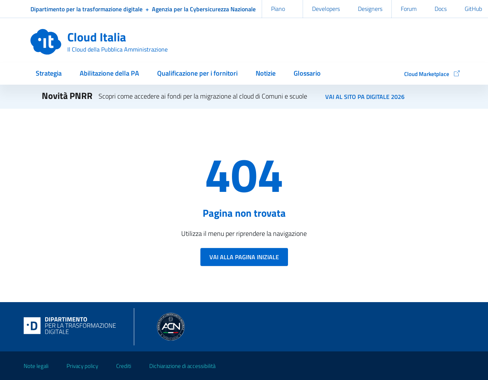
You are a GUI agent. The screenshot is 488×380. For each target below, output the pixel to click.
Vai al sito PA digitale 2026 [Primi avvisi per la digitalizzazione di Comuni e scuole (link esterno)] (365, 96)
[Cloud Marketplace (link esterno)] (428, 75)
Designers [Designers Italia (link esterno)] (370, 8)
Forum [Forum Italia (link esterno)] (409, 8)
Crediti (123, 366)
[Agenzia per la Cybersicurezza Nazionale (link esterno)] (204, 9)
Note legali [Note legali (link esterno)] (36, 366)
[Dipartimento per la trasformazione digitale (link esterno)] (86, 9)
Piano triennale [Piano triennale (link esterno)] (282, 15)
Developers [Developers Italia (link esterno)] (326, 8)
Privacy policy (82, 366)
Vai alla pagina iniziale (244, 256)
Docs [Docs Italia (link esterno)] (441, 8)
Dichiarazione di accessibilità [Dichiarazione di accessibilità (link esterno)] (182, 366)
